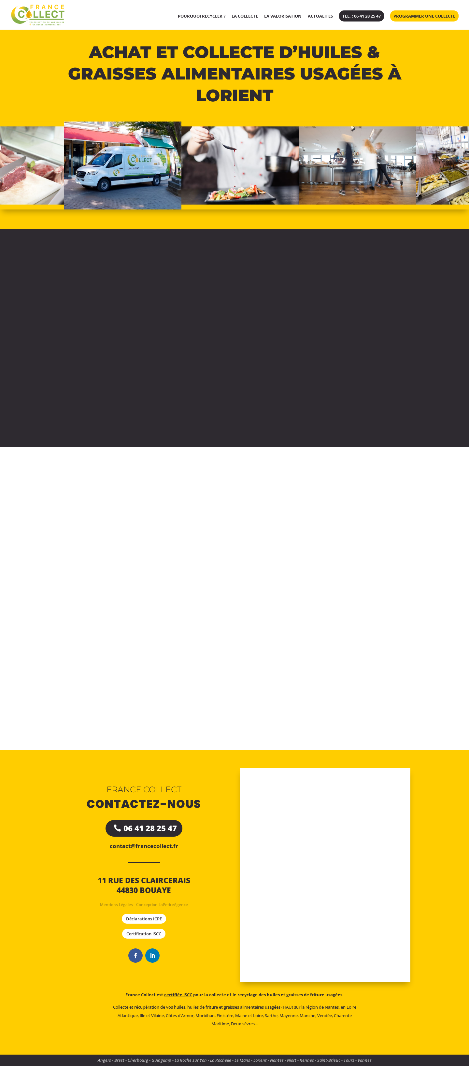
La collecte (245, 16)
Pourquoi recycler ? (201, 16)
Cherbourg (138, 1060)
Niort (291, 1060)
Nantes (277, 1060)
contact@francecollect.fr (144, 846)
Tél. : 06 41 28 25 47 (361, 16)
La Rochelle (220, 1060)
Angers (104, 1060)
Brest (119, 1060)
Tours (349, 1060)
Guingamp (161, 1060)
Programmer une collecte (424, 16)
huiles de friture (202, 1007)
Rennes (307, 1060)
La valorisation (283, 16)
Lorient (260, 1060)
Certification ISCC (143, 934)
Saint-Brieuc (328, 1060)
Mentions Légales (116, 904)
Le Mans (242, 1060)
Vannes (365, 1060)
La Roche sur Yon (191, 1060)
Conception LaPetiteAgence (162, 904)
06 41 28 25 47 (150, 828)
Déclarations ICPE (144, 919)
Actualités (320, 16)
